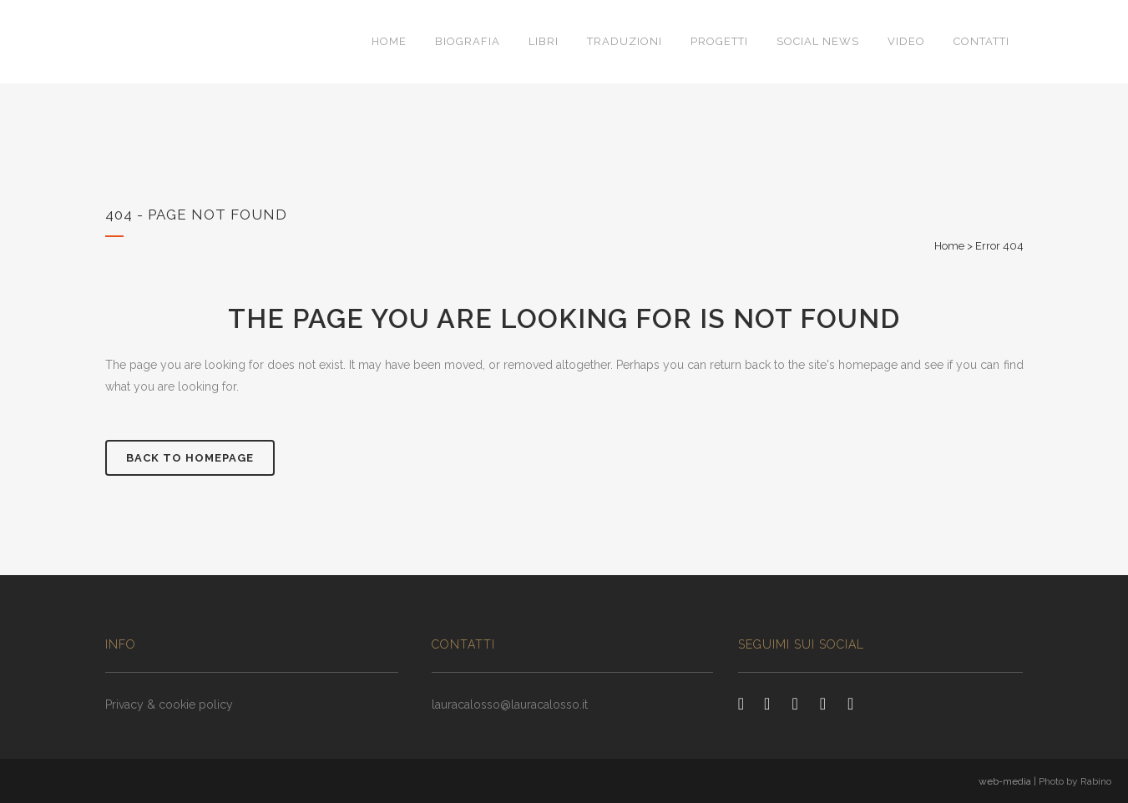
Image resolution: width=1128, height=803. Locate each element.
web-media (1005, 781)
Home (949, 246)
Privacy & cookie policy (169, 704)
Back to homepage (190, 458)
